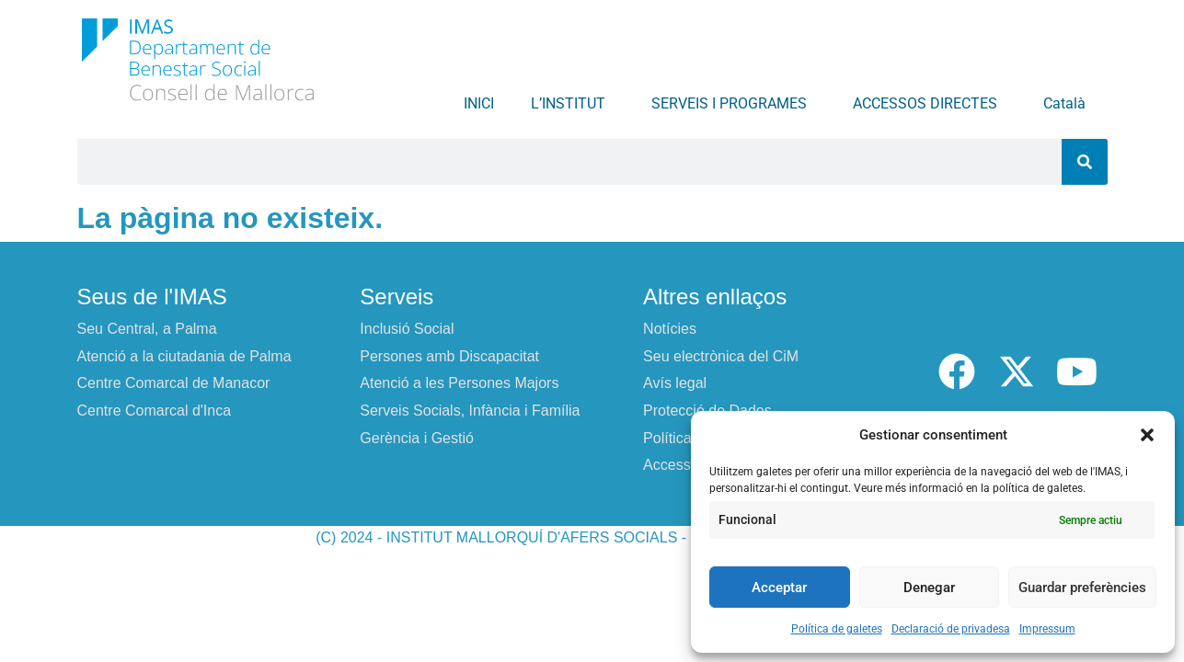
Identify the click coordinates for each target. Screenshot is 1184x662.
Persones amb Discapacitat (449, 356)
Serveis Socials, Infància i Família (470, 410)
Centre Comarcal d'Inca (154, 410)
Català (1069, 104)
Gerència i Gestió (417, 438)
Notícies (669, 329)
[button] (1147, 435)
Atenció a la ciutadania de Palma (184, 356)
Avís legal (675, 383)
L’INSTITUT (573, 104)
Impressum (1047, 628)
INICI (479, 103)
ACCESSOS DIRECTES (929, 104)
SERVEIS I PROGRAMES (733, 104)
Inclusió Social (407, 329)
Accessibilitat (685, 465)
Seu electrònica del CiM (721, 356)
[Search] (1085, 162)
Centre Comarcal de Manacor (173, 383)
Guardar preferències (1082, 587)
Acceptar (779, 587)
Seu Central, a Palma (147, 329)
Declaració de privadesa (950, 628)
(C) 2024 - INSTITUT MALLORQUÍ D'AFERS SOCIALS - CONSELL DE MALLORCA (592, 537)
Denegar (929, 587)
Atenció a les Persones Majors (459, 383)
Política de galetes (836, 628)
